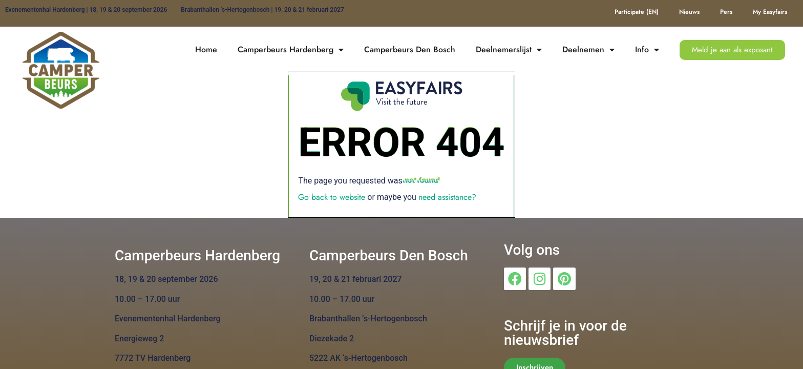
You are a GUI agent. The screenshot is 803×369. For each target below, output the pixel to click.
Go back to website (331, 197)
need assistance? (447, 197)
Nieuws (689, 11)
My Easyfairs (770, 11)
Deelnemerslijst (509, 49)
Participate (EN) (637, 11)
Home (206, 49)
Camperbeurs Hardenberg (291, 49)
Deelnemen (588, 49)
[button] (732, 50)
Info (647, 49)
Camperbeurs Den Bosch (409, 49)
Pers (726, 11)
